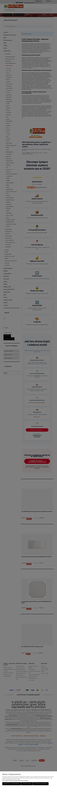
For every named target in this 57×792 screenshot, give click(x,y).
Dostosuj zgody (27, 783)
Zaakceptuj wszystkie (41, 783)
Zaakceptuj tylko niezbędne (11, 783)
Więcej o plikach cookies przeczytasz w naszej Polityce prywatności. (15, 780)
